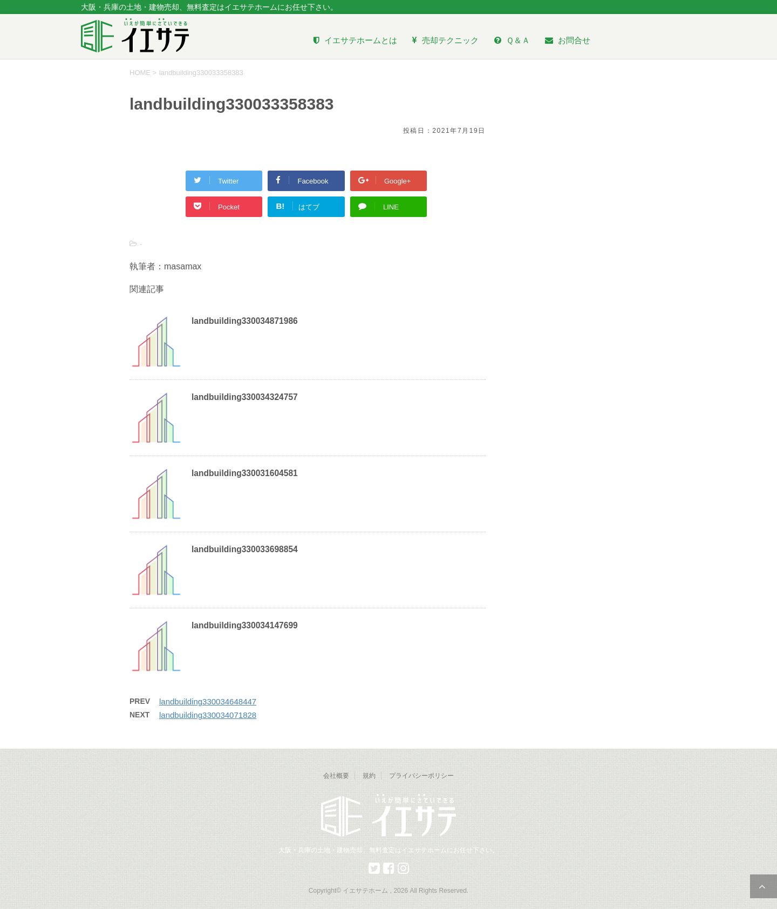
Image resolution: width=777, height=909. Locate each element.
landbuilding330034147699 (245, 625)
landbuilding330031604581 (245, 473)
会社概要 (336, 775)
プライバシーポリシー (421, 775)
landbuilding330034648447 (207, 701)
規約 (369, 775)
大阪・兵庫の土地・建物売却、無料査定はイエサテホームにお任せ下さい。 (388, 850)
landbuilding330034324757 (245, 397)
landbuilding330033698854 (245, 549)
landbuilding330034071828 (207, 715)
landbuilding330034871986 (245, 320)
